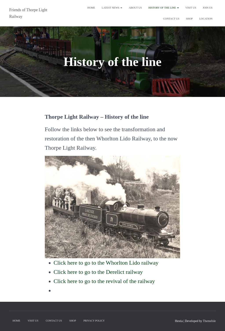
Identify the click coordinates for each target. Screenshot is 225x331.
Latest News (112, 7)
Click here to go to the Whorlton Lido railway (106, 263)
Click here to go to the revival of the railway (104, 281)
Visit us (190, 7)
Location (205, 18)
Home (91, 7)
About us (135, 7)
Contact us (171, 18)
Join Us (207, 7)
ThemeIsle (209, 321)
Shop (189, 18)
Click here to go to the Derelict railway (98, 272)
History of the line (163, 7)
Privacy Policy (94, 320)
